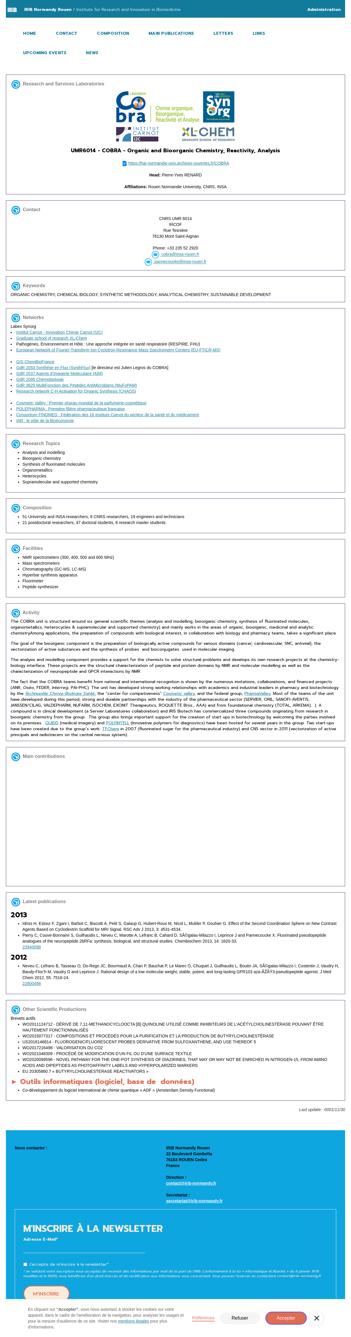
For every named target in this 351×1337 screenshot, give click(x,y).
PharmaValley (257, 693)
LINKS (259, 33)
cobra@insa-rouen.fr (179, 254)
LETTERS (223, 33)
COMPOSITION (113, 33)
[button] (316, 1318)
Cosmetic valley (179, 693)
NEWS (92, 53)
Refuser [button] (239, 1318)
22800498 (31, 983)
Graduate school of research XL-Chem (51, 338)
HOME (29, 33)
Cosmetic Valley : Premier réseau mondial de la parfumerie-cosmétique (81, 403)
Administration (324, 9)
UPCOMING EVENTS (45, 53)
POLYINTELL (117, 723)
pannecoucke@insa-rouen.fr (179, 262)
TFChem (110, 729)
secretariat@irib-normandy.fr (194, 1201)
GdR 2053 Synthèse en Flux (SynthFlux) (53, 367)
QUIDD (51, 723)
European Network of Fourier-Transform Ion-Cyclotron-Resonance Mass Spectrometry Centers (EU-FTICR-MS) (118, 350)
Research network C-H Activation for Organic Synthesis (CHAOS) (76, 391)
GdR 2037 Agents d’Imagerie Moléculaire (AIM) (59, 373)
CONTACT (67, 33)
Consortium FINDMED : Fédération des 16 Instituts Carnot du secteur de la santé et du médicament (107, 414)
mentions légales (133, 1321)
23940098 (31, 947)
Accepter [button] (286, 1318)
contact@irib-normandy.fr (191, 1183)
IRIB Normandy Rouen (47, 9)
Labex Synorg (175, 374)
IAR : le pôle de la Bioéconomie (45, 420)
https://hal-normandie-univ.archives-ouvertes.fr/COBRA (178, 163)
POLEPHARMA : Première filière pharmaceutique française (70, 408)
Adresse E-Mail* (40, 1239)
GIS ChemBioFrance (35, 361)
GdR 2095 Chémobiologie (40, 379)
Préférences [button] (203, 1317)
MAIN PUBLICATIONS (171, 33)
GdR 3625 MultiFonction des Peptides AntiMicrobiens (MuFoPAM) (76, 385)
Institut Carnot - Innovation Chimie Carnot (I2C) (59, 332)
